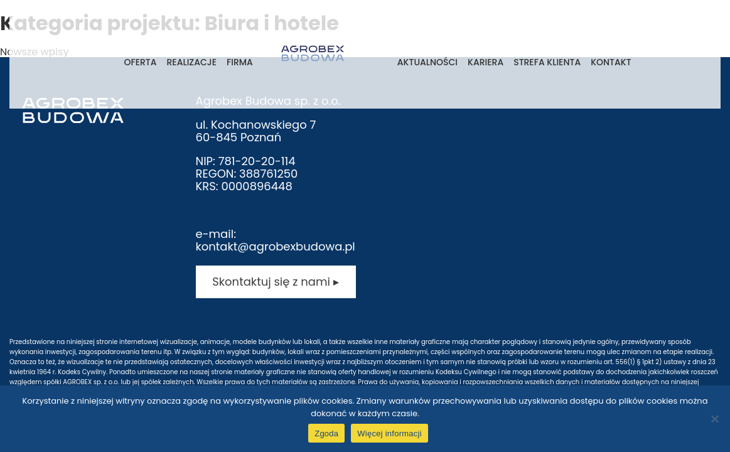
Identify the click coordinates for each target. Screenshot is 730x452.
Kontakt (611, 62)
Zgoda (326, 433)
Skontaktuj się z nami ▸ (275, 281)
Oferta (140, 62)
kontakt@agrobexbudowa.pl (275, 246)
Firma (240, 62)
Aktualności (427, 62)
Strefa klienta (547, 62)
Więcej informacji (389, 433)
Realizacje (192, 62)
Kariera (485, 62)
